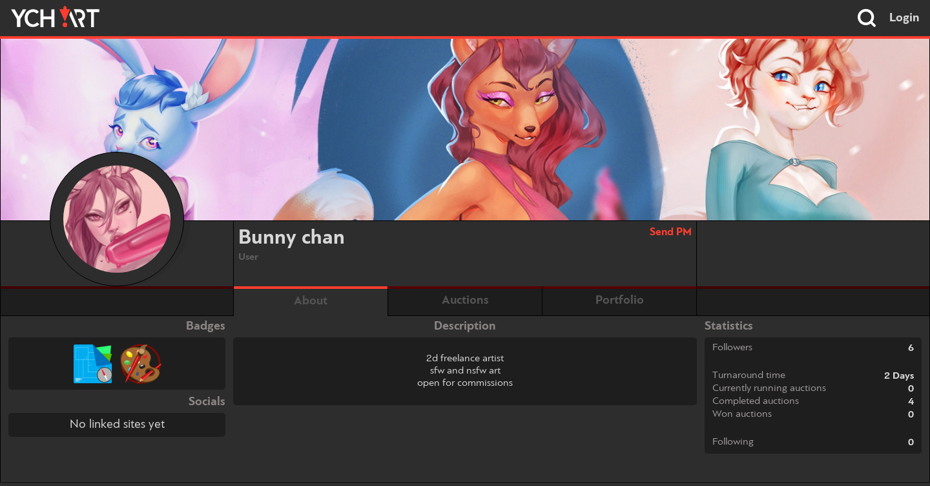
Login (904, 18)
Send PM (671, 232)
